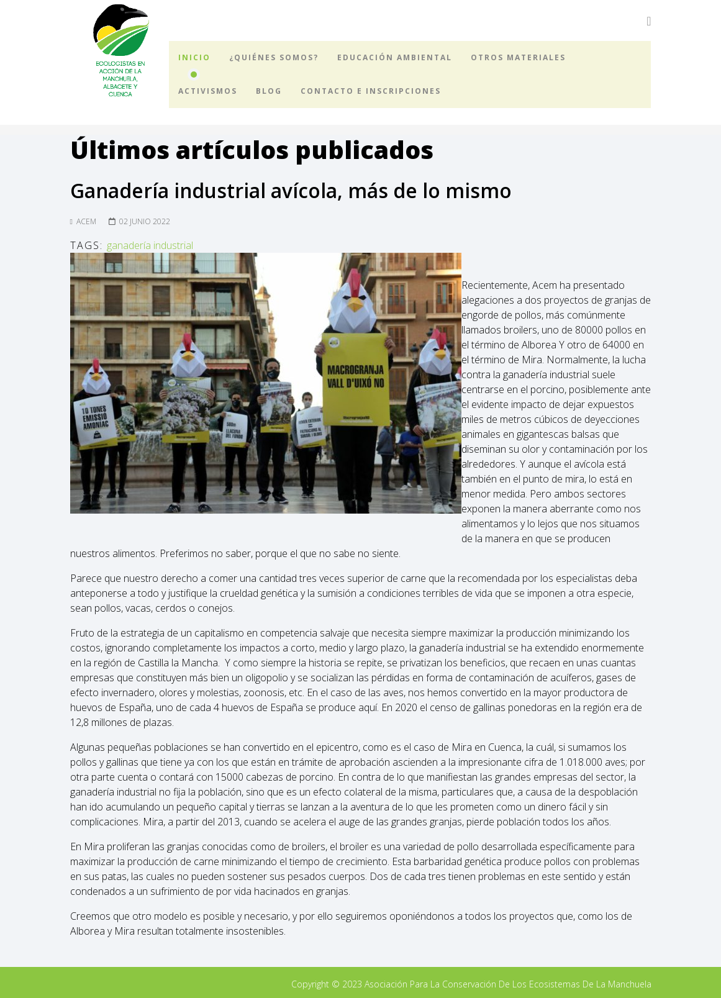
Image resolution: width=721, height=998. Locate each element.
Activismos (207, 91)
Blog (269, 91)
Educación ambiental (394, 57)
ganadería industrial (150, 245)
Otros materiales (518, 57)
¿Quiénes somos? (274, 57)
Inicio (194, 57)
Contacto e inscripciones (371, 91)
